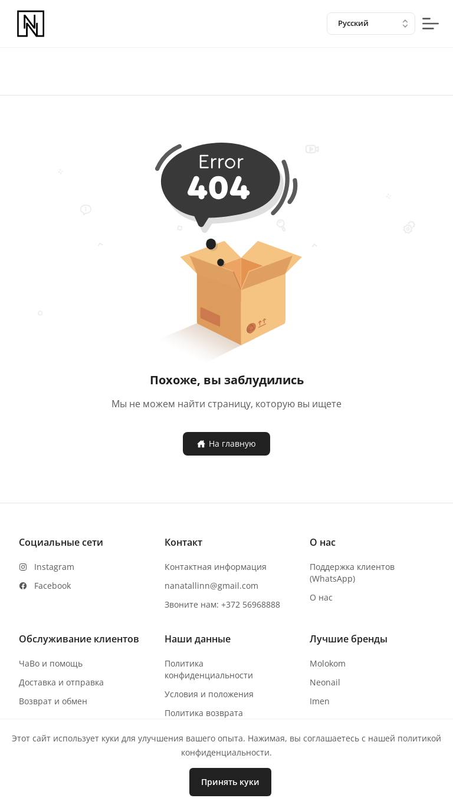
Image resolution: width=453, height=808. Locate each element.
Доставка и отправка (61, 682)
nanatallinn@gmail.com (211, 585)
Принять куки (230, 781)
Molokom (328, 663)
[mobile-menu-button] (430, 23)
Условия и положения (209, 694)
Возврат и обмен (53, 701)
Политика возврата (204, 712)
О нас (321, 597)
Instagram (54, 566)
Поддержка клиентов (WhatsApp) (352, 572)
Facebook (52, 585)
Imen (320, 701)
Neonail (325, 682)
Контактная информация (216, 566)
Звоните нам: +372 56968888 (222, 604)
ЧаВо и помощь (51, 663)
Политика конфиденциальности (209, 669)
